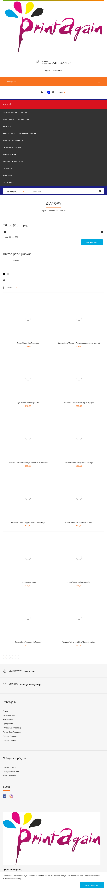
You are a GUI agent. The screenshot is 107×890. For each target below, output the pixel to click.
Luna (14, 260)
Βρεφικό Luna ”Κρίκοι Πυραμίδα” (79, 582)
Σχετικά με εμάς (9, 715)
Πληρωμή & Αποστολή (12, 728)
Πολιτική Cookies (9, 740)
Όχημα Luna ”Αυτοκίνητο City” (28, 403)
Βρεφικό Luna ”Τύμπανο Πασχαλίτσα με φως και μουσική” (79, 343)
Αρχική (43, 211)
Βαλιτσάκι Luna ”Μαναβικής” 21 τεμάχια (79, 403)
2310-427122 (61, 63)
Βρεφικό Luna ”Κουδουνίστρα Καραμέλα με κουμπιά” (28, 463)
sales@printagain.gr (30, 684)
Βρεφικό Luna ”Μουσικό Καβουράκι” (28, 642)
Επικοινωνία (8, 719)
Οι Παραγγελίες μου (11, 772)
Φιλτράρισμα (92, 242)
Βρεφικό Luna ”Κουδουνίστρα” (28, 343)
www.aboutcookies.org (12, 879)
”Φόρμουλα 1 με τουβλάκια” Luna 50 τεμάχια (78, 642)
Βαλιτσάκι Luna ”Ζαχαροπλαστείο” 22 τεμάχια (28, 522)
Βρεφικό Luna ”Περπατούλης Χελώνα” (79, 522)
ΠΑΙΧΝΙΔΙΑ (52, 211)
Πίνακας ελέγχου (9, 767)
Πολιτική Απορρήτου (11, 736)
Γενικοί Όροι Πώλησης (12, 732)
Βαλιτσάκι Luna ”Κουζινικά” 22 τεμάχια (79, 463)
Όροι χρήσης (8, 724)
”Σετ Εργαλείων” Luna (28, 582)
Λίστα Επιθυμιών (9, 776)
